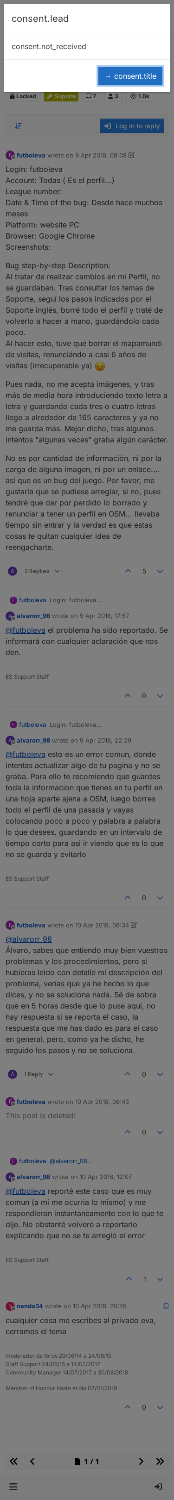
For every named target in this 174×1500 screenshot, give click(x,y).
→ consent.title (130, 76)
